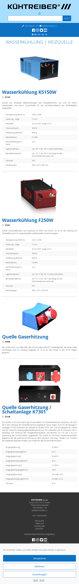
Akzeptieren (39, 558)
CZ (39, 34)
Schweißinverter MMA (39, 543)
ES (43, 34)
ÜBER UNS (39, 523)
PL (46, 34)
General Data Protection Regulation (39, 534)
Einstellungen (40, 574)
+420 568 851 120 (31, 26)
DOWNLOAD (39, 526)
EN (35, 34)
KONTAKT (39, 529)
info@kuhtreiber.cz (49, 26)
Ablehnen (39, 566)
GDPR (35, 580)
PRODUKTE (39, 521)
